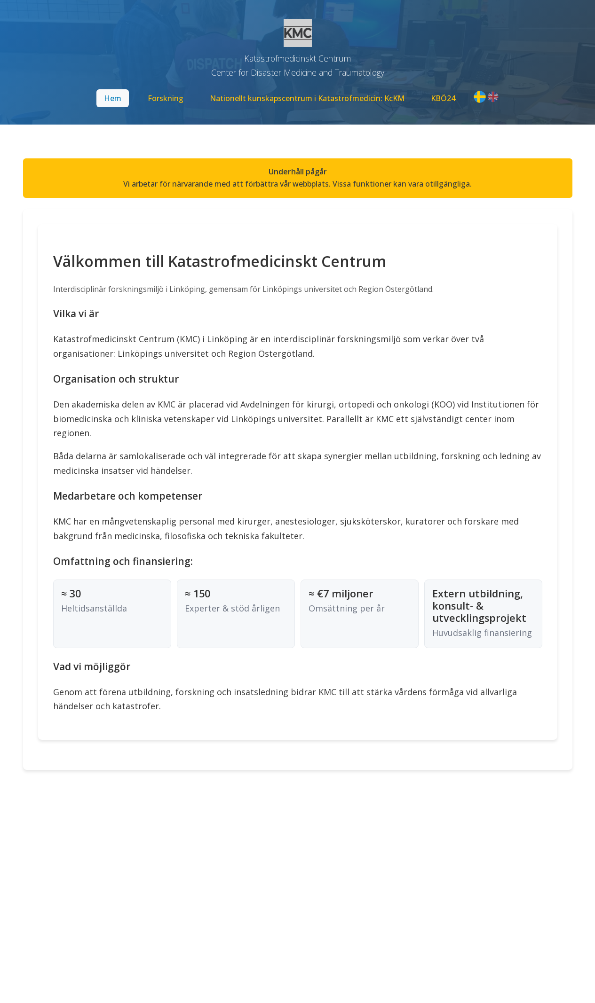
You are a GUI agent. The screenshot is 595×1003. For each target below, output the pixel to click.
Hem (112, 98)
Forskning (165, 98)
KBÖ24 (443, 98)
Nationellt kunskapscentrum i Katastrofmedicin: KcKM (307, 98)
